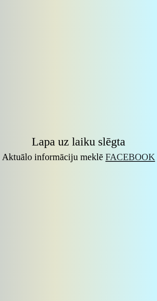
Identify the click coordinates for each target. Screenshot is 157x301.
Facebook (130, 157)
